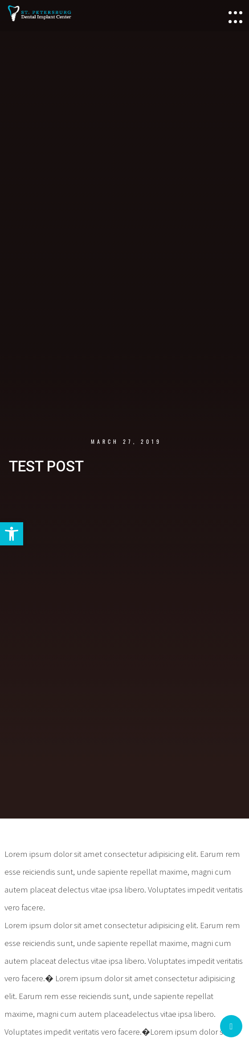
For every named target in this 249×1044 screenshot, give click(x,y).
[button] (11, 533)
